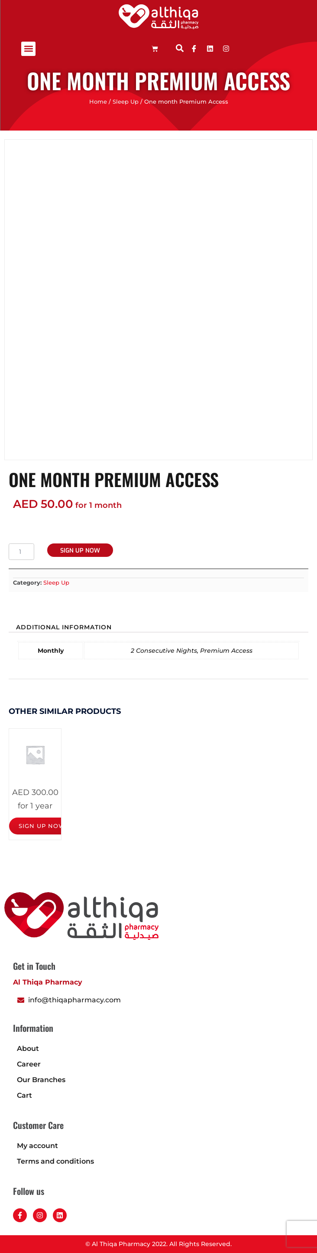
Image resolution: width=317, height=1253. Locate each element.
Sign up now (80, 550)
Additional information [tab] (64, 627)
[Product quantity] (21, 551)
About (28, 1048)
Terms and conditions (55, 1161)
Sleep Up (126, 101)
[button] (28, 49)
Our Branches (41, 1080)
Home (98, 101)
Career (29, 1064)
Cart (24, 1095)
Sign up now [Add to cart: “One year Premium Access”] (42, 825)
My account (37, 1146)
